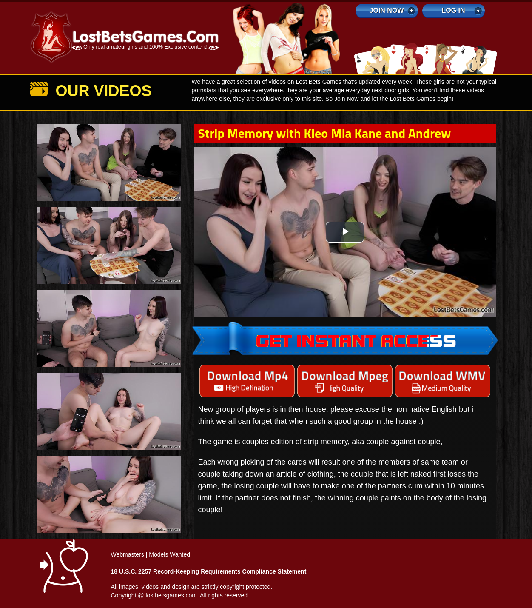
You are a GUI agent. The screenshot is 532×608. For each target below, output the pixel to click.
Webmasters (127, 554)
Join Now (387, 10)
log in (453, 10)
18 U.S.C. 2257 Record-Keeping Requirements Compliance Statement (209, 571)
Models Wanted (169, 554)
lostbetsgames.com (171, 595)
